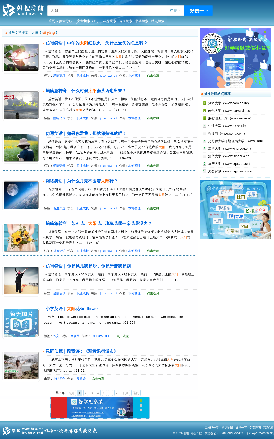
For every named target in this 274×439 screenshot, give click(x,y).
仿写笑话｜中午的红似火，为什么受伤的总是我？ (97, 43)
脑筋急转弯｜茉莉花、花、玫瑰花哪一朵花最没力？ (99, 223)
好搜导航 (196, 433)
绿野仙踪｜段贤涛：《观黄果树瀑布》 (82, 351)
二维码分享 (212, 427)
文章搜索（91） (88, 21)
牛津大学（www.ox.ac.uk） (228, 126)
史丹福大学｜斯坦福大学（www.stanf (235, 141)
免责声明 (255, 427)
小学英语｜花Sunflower (72, 308)
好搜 (173, 11)
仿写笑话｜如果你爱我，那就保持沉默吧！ (86, 133)
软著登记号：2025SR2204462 (224, 433)
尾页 (136, 393)
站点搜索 (157, 21)
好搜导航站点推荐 (217, 94)
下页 (125, 393)
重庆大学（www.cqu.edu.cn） (230, 164)
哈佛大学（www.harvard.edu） (230, 111)
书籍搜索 (141, 21)
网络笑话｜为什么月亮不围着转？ (82, 181)
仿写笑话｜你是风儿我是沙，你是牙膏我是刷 (88, 266)
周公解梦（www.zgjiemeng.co (230, 171)
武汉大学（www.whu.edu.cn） (230, 148)
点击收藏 (153, 75)
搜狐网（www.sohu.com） (227, 133)
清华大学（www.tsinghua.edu (230, 156)
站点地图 (227, 427)
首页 (71, 393)
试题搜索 (109, 21)
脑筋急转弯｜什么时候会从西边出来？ (86, 90)
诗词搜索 (125, 21)
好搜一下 (241, 427)
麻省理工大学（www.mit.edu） (230, 118)
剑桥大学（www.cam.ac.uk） (229, 103)
